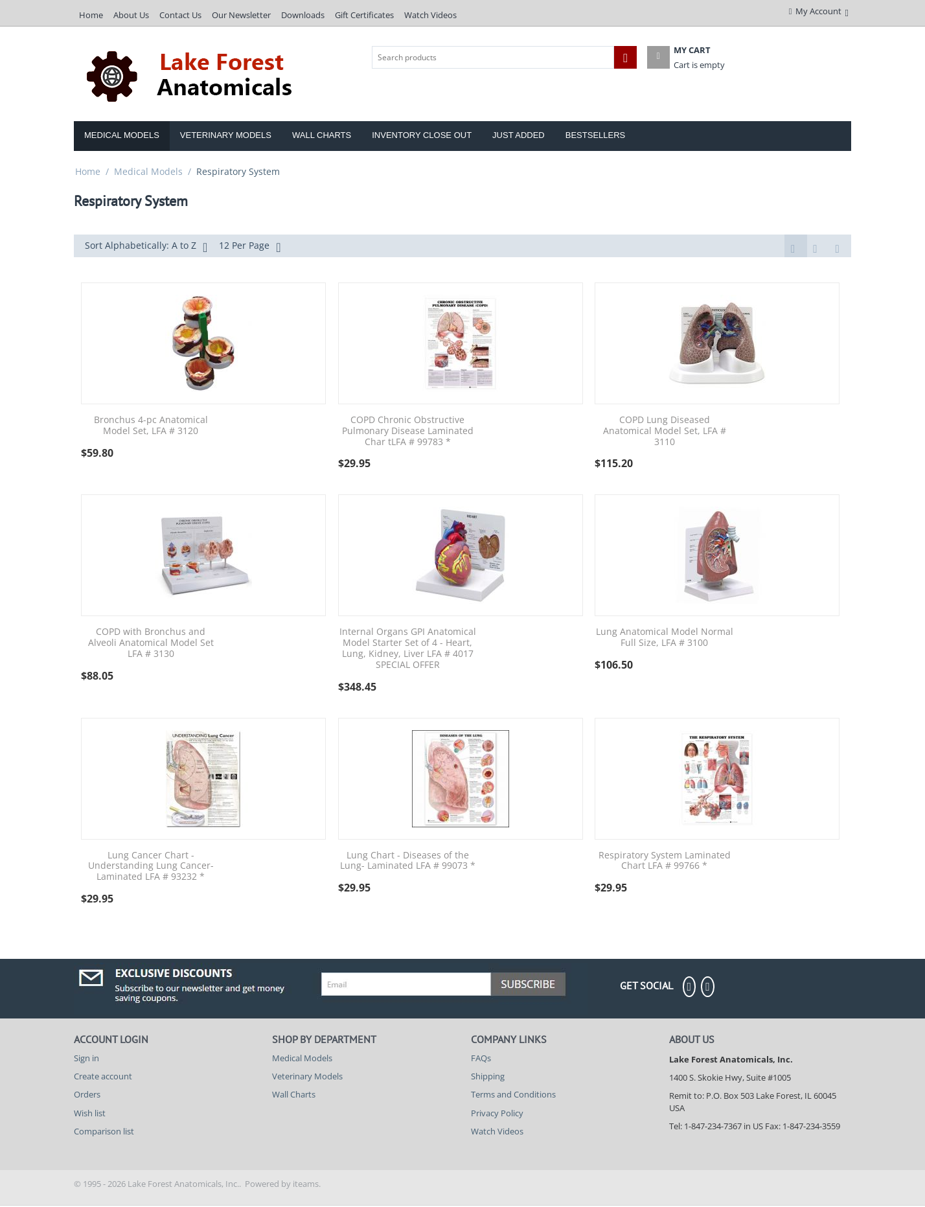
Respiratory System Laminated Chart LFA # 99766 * (665, 862)
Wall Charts (321, 135)
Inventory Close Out (422, 135)
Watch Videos (430, 15)
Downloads (303, 15)
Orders (87, 1095)
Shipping (488, 1077)
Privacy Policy (497, 1114)
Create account (103, 1077)
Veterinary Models (225, 135)
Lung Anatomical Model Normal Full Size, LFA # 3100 (664, 639)
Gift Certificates (364, 15)
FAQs (481, 1059)
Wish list (90, 1114)
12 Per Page (249, 247)
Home (91, 15)
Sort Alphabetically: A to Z (146, 247)
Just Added (518, 135)
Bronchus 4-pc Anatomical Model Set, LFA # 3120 (151, 427)
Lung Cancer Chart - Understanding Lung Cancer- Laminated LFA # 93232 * (151, 867)
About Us (131, 15)
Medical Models (121, 135)
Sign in (86, 1059)
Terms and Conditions (513, 1095)
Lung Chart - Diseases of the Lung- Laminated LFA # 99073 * (407, 862)
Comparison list (104, 1132)
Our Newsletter (241, 15)
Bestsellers (595, 135)
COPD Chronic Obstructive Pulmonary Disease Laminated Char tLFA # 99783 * (408, 432)
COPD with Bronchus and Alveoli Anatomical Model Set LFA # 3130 (151, 644)
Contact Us (180, 15)
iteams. (307, 1185)
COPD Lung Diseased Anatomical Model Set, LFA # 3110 (664, 432)
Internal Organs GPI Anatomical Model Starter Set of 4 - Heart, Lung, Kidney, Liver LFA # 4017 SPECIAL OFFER (407, 649)
